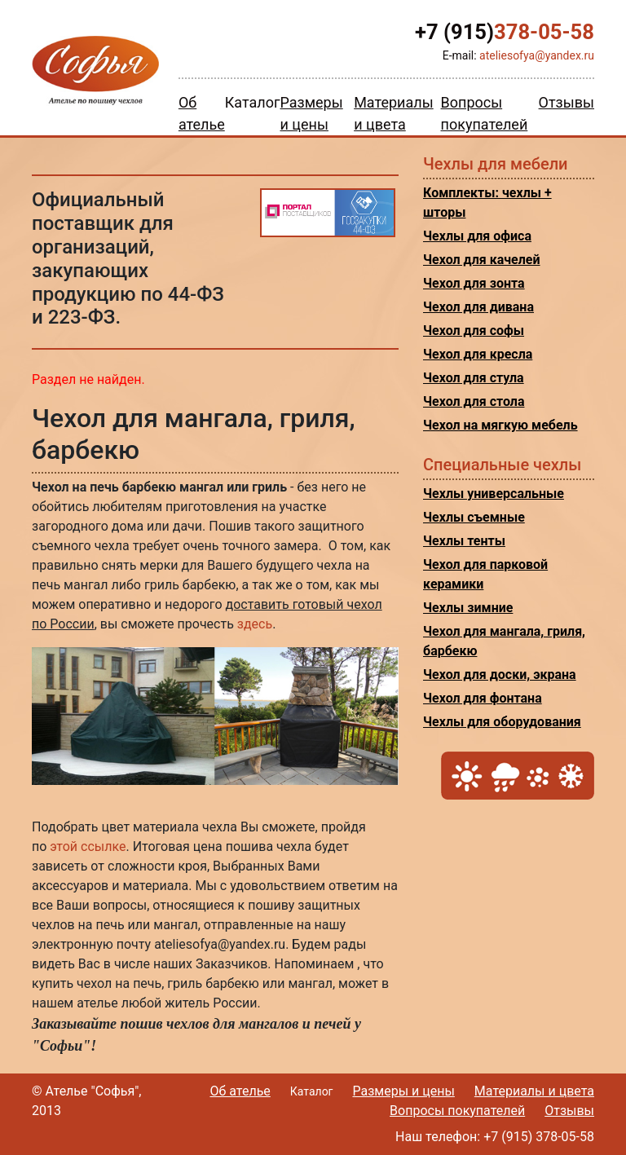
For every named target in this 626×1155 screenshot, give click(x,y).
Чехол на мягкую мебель (500, 425)
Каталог (252, 102)
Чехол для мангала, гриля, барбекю (504, 641)
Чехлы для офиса (477, 236)
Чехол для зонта (474, 283)
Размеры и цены (403, 1091)
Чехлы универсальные (493, 493)
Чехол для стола (473, 401)
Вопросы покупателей (457, 1110)
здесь (254, 624)
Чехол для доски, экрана (499, 674)
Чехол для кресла (477, 354)
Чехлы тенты (464, 541)
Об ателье (239, 1091)
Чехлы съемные (474, 517)
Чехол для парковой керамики (485, 574)
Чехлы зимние (468, 607)
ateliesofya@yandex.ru (536, 55)
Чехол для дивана (478, 307)
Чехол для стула (473, 378)
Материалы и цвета (534, 1091)
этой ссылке (88, 846)
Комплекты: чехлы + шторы (487, 202)
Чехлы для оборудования (502, 722)
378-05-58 (504, 32)
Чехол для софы (473, 330)
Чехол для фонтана (482, 698)
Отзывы (566, 102)
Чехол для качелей (481, 259)
